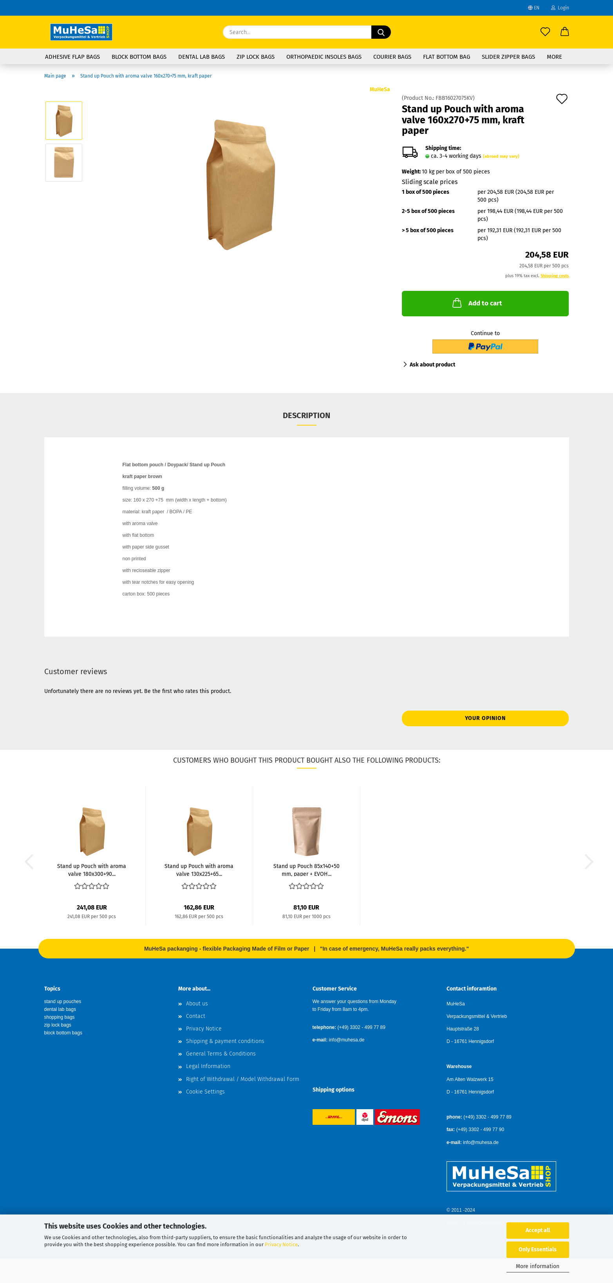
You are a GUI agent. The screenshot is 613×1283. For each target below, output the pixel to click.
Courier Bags (392, 56)
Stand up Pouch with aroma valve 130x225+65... (199, 869)
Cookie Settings (205, 1091)
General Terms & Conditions (221, 1053)
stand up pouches (62, 1001)
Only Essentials (538, 1249)
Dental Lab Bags (201, 56)
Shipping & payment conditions (225, 1041)
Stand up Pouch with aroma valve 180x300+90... (91, 869)
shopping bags (59, 1017)
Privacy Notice (281, 1244)
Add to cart (476, 302)
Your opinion (485, 718)
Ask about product (432, 364)
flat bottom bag (446, 56)
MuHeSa (380, 89)
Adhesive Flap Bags (72, 56)
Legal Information (208, 1066)
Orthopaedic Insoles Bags (324, 56)
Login (560, 8)
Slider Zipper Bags (508, 56)
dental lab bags (60, 1009)
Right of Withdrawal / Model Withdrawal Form (242, 1079)
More (554, 56)
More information (537, 1266)
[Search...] (381, 32)
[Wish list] (545, 32)
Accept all (538, 1230)
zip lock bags (57, 1025)
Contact (195, 1016)
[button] (565, 32)
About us (197, 1003)
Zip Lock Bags (256, 56)
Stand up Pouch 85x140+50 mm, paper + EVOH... (306, 869)
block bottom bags (63, 1033)
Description (306, 415)
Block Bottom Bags (139, 56)
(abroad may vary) (501, 156)
